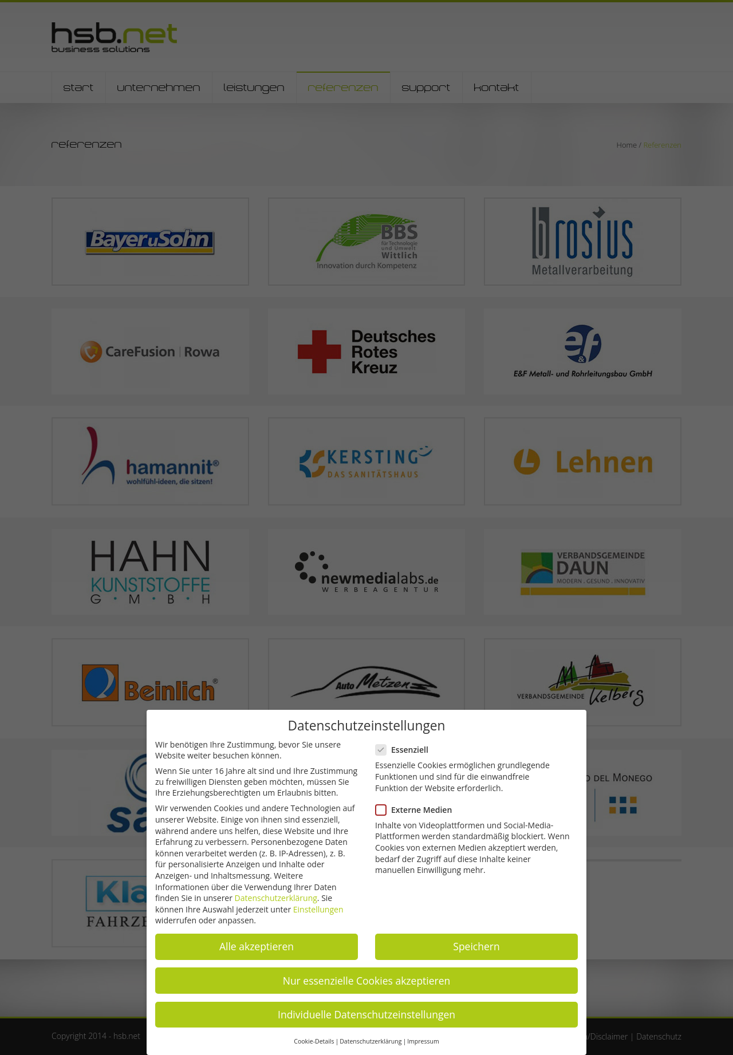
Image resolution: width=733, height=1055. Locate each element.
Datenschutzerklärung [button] (370, 1041)
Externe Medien (418, 809)
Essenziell (406, 749)
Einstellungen (318, 909)
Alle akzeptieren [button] (256, 946)
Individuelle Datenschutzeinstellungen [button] (366, 1014)
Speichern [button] (476, 946)
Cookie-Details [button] (314, 1041)
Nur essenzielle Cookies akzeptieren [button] (367, 980)
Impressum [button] (423, 1041)
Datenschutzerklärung (276, 897)
